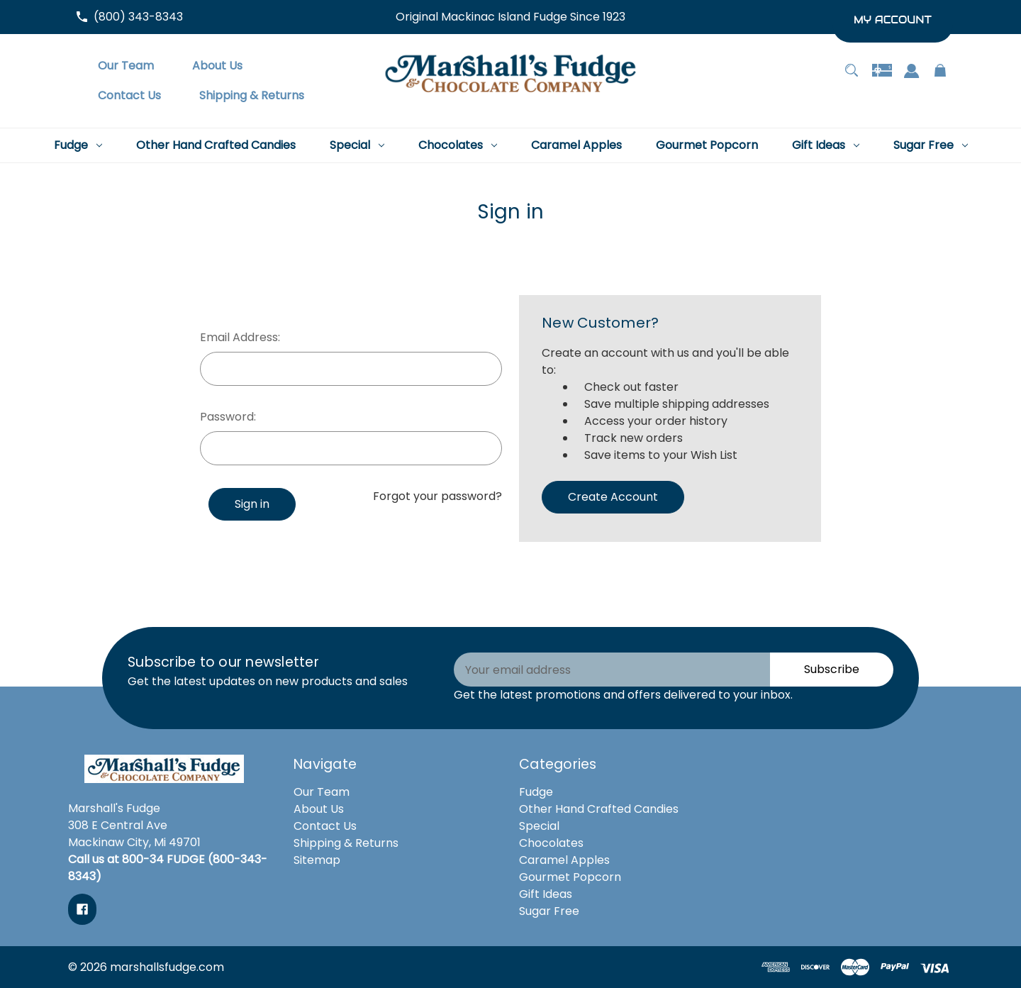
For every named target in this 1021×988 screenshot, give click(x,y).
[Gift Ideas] (825, 145)
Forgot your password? (437, 496)
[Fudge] (78, 145)
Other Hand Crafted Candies (599, 809)
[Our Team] (126, 66)
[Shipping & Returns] (251, 96)
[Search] (852, 77)
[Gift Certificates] (882, 77)
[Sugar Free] (930, 145)
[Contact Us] (129, 96)
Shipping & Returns (346, 843)
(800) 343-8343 (138, 17)
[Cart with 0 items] (940, 77)
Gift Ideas (545, 894)
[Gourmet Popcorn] (707, 145)
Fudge (536, 792)
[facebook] (82, 909)
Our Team (322, 792)
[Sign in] (912, 78)
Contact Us (325, 826)
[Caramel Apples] (576, 145)
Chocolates (551, 843)
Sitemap (317, 860)
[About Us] (217, 66)
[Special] (357, 145)
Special (539, 826)
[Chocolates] (457, 145)
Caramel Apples (564, 860)
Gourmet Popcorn (570, 877)
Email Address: (240, 337)
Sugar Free (549, 911)
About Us (319, 809)
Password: (228, 417)
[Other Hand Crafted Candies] (216, 145)
